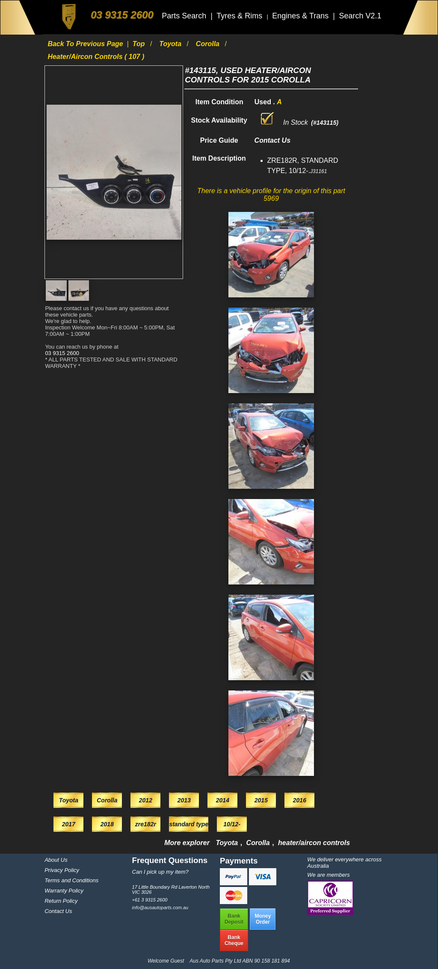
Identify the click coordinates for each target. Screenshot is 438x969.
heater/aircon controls (314, 842)
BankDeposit (234, 919)
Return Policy (60, 901)
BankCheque (234, 940)
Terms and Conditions (71, 880)
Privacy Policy (61, 870)
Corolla (209, 43)
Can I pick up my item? (160, 872)
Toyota (171, 43)
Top (140, 43)
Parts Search (185, 16)
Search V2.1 (360, 16)
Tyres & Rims (240, 16)
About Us (55, 860)
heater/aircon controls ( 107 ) (95, 56)
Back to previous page (86, 43)
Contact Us (58, 911)
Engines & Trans (301, 16)
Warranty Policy (63, 890)
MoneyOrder (263, 919)
